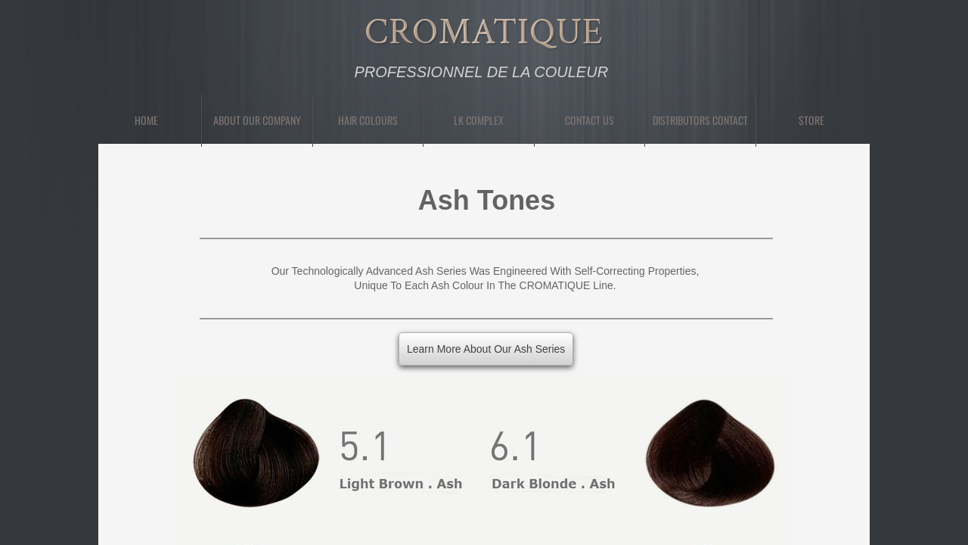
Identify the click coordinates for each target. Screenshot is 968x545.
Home (146, 120)
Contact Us (589, 120)
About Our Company (257, 120)
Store (811, 120)
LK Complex (479, 120)
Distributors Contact (700, 120)
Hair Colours (368, 120)
